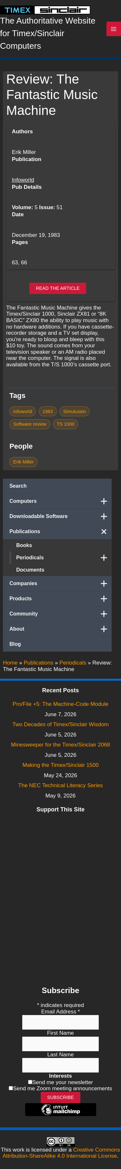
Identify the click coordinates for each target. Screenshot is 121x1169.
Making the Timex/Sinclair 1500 (60, 765)
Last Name (60, 1055)
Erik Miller (23, 461)
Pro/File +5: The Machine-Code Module (60, 704)
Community (60, 613)
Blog (15, 644)
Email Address (60, 1012)
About (60, 629)
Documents (30, 570)
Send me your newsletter (62, 1082)
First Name (60, 1033)
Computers (60, 501)
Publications (60, 531)
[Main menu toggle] (113, 29)
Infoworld (23, 180)
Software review (29, 424)
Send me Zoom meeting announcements (62, 1088)
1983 (48, 411)
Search (17, 486)
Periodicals (64, 558)
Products (60, 598)
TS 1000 (66, 424)
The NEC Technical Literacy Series (60, 785)
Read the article (58, 288)
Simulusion (74, 411)
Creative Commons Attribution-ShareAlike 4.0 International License (61, 1153)
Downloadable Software (60, 516)
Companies (60, 583)
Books (24, 545)
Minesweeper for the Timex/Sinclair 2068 (60, 745)
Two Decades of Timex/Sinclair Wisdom (60, 724)
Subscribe (60, 1097)
